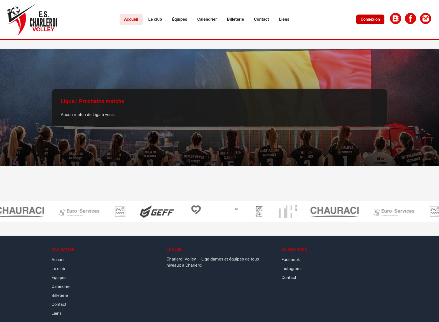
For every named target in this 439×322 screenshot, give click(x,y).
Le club (155, 19)
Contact (261, 19)
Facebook (290, 259)
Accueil (131, 19)
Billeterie (235, 19)
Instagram (291, 268)
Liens (284, 19)
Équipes (179, 19)
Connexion (370, 19)
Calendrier (207, 19)
